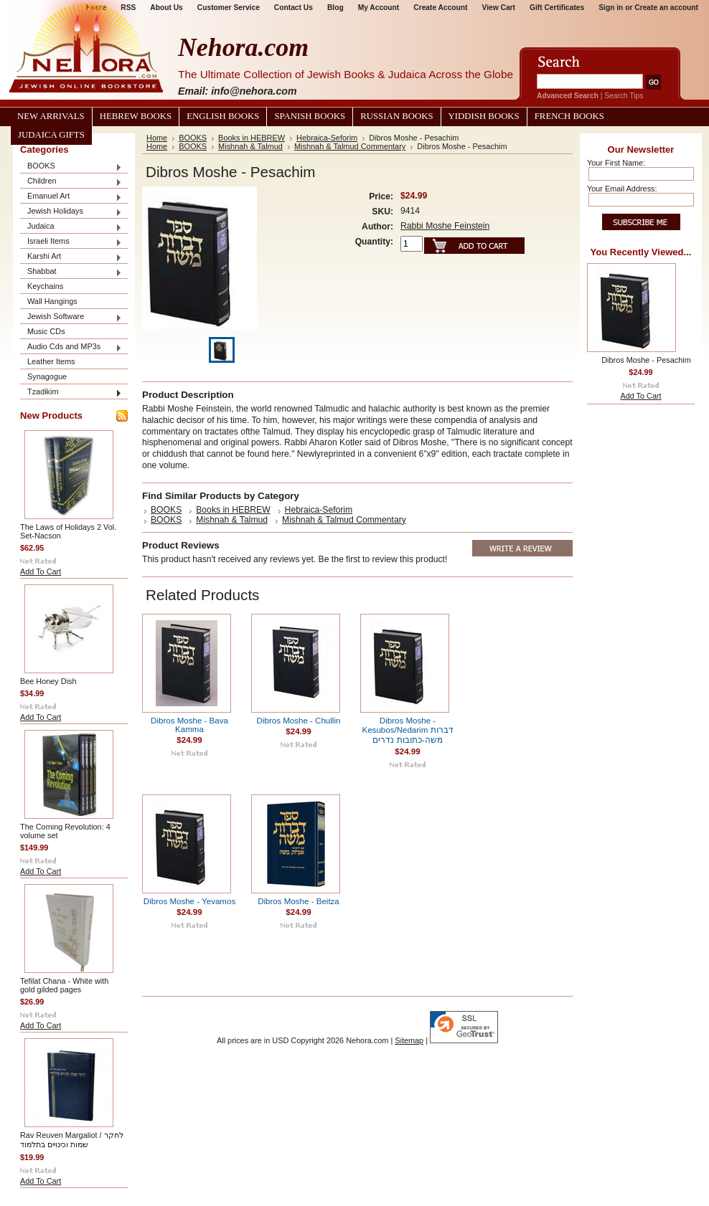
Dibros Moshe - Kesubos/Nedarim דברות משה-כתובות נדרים (408, 730)
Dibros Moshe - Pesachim (646, 360)
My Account (379, 7)
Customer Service (228, 7)
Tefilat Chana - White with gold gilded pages (64, 985)
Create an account (666, 7)
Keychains (45, 286)
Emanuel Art (71, 196)
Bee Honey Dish (48, 681)
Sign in (610, 7)
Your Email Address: (622, 188)
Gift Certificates (557, 7)
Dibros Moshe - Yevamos (189, 901)
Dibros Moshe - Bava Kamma (189, 724)
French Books (569, 116)
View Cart (498, 7)
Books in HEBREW (251, 137)
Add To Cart (40, 571)
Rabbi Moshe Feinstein (444, 226)
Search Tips (623, 96)
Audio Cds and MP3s (71, 347)
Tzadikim (71, 392)
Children (71, 181)
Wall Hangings (52, 301)
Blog (335, 7)
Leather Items (51, 361)
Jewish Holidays (71, 211)
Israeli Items (71, 242)
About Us (166, 7)
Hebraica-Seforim (326, 137)
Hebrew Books (136, 116)
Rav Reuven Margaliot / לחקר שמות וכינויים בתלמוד (71, 1140)
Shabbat (71, 272)
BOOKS (71, 166)
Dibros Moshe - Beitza (298, 901)
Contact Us (293, 7)
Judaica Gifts (51, 135)
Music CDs (46, 331)
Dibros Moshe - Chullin (299, 720)
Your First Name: (616, 162)
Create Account (440, 7)
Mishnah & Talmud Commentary (349, 146)
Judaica (71, 227)
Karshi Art (71, 257)
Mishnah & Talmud (250, 146)
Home (156, 137)
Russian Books (396, 116)
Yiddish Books (484, 116)
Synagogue (47, 376)
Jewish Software (71, 317)
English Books (223, 116)
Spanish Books (309, 116)
